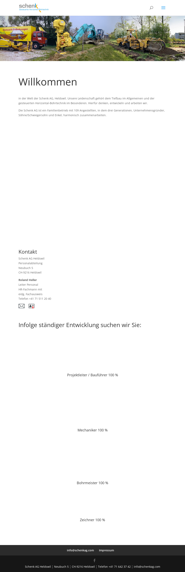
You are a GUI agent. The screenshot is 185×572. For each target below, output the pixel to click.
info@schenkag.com (80, 550)
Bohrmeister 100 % (92, 482)
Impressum (106, 550)
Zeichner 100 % (92, 519)
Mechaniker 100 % (93, 430)
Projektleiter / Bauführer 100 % (92, 375)
